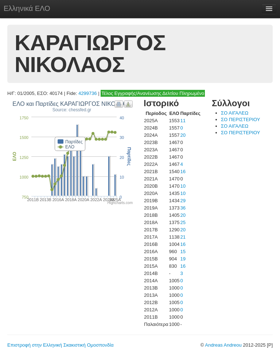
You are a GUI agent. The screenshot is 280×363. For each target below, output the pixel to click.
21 (182, 237)
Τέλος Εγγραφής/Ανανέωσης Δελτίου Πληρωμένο (152, 93)
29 (182, 200)
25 (182, 222)
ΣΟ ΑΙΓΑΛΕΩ (234, 113)
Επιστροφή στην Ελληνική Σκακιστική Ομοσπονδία (60, 345)
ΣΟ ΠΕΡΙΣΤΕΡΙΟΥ (240, 119)
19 (182, 259)
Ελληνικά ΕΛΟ (27, 8)
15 (182, 251)
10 (182, 186)
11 (182, 120)
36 (182, 208)
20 (182, 135)
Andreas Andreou (223, 345)
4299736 (87, 93)
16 (182, 171)
